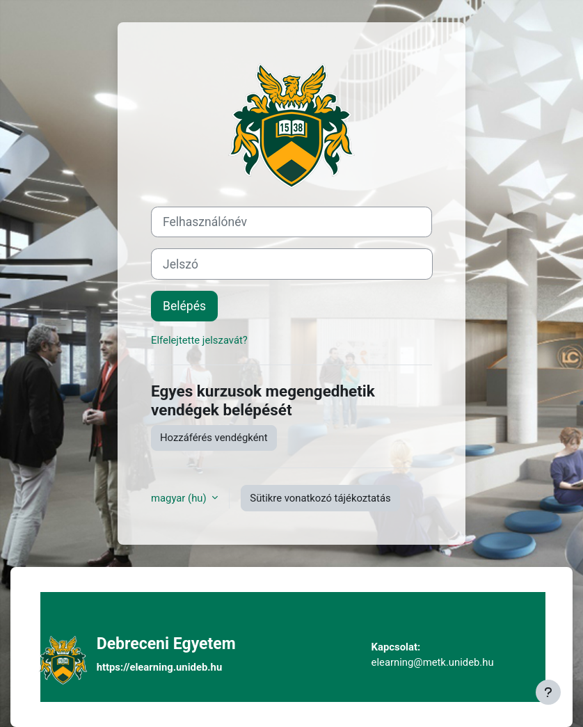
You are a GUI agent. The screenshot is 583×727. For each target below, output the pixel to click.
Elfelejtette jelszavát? (199, 340)
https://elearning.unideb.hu (160, 667)
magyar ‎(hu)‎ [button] (180, 498)
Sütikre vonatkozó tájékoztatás (320, 498)
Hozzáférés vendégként (214, 437)
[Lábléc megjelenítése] (548, 692)
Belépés (184, 306)
